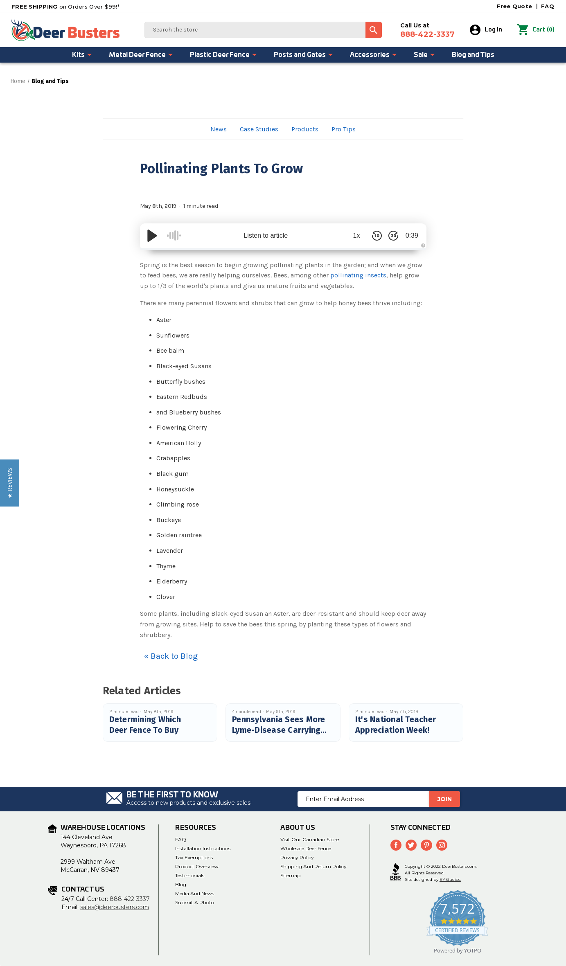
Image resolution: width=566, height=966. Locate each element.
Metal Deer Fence (141, 55)
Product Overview (197, 866)
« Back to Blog (171, 656)
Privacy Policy (297, 857)
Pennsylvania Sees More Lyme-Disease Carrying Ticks (278, 729)
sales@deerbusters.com (114, 907)
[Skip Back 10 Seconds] (373, 235)
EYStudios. (450, 879)
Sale (424, 55)
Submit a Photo (194, 902)
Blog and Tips (473, 55)
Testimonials (189, 875)
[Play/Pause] (152, 235)
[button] (9, 483)
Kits (82, 55)
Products (304, 129)
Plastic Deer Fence (223, 55)
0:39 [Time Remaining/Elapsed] (410, 235)
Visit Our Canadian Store (309, 839)
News (218, 129)
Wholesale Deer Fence (305, 848)
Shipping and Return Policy (313, 866)
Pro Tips (343, 129)
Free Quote (514, 6)
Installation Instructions (202, 848)
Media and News (194, 893)
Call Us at (428, 30)
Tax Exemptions (194, 857)
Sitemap (290, 875)
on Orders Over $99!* (65, 6)
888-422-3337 (130, 899)
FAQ (547, 6)
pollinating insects (358, 275)
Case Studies (259, 129)
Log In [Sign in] (486, 30)
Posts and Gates (304, 55)
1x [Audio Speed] (352, 235)
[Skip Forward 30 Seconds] (389, 235)
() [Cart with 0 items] (536, 30)
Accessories (373, 55)
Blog (180, 884)
